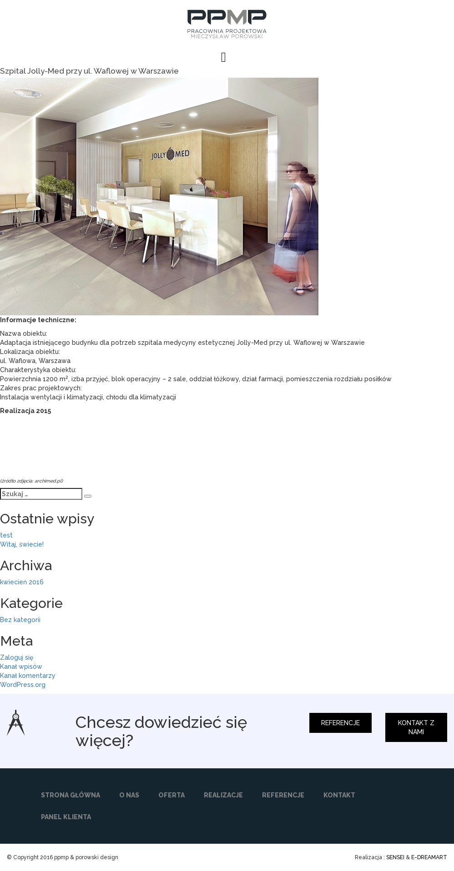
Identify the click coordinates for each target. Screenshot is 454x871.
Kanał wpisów (21, 666)
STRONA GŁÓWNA (70, 795)
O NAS (129, 795)
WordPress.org (22, 684)
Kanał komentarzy (27, 675)
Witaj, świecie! (22, 544)
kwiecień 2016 (22, 582)
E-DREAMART (429, 857)
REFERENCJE (340, 723)
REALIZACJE (223, 795)
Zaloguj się (16, 657)
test (6, 535)
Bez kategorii (20, 619)
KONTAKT (339, 795)
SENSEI (395, 857)
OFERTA (171, 795)
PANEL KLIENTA (66, 817)
